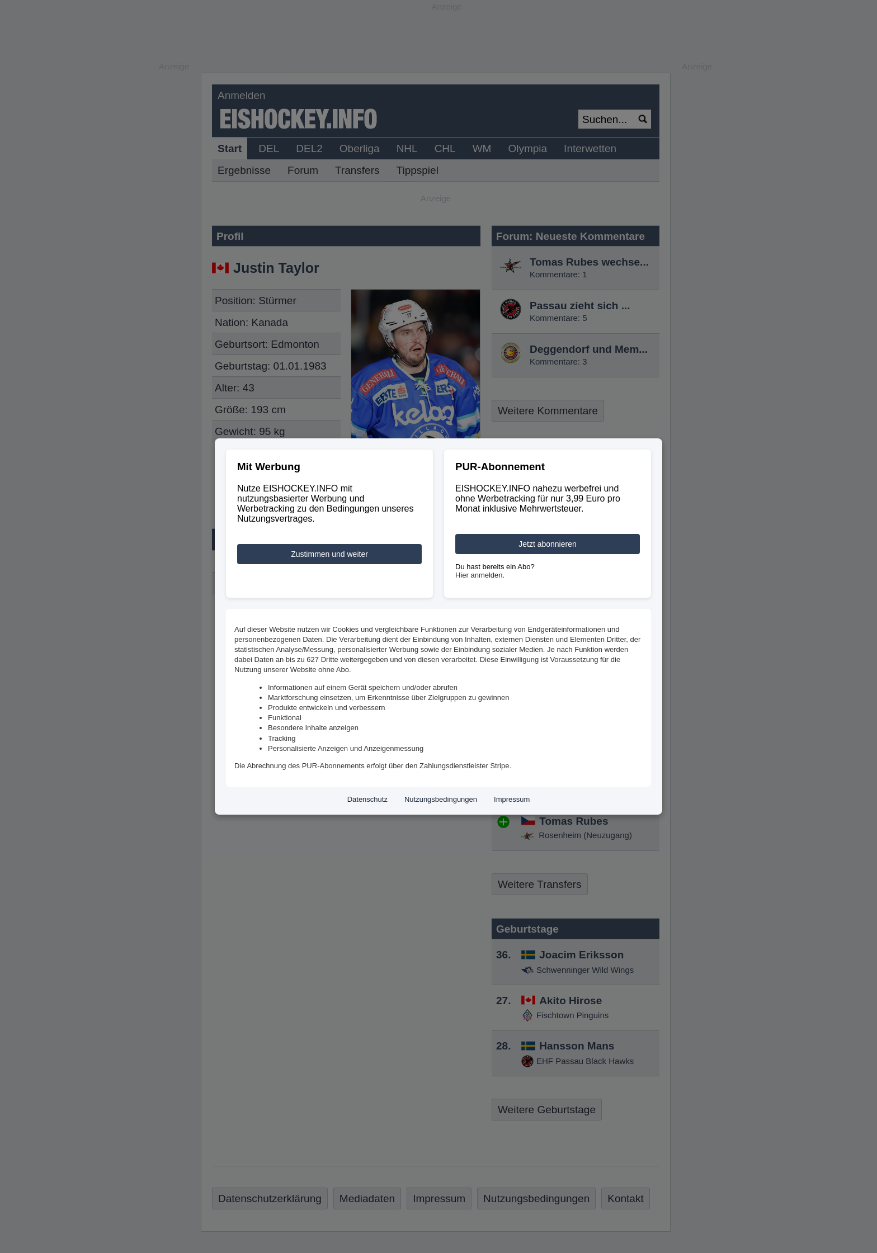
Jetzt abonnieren (547, 544)
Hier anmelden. (479, 575)
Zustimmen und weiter (329, 554)
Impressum (512, 799)
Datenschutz (367, 799)
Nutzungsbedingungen (440, 799)
